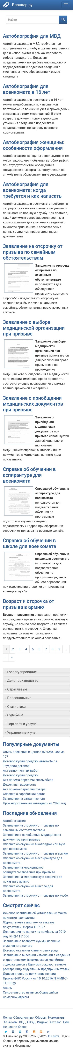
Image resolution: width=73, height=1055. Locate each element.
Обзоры (41, 1017)
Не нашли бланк (15, 1027)
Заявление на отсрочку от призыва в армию (35, 853)
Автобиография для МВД (32, 36)
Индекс (42, 1022)
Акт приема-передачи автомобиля (28, 780)
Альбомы (11, 1022)
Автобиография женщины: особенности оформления (33, 145)
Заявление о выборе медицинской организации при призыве (34, 328)
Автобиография (14, 821)
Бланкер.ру (22, 5)
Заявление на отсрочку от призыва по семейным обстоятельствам (32, 252)
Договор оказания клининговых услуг (31, 950)
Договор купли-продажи (21, 775)
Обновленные (23, 1017)
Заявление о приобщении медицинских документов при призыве (33, 404)
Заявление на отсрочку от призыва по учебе (35, 895)
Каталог (55, 1022)
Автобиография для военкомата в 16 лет (26, 89)
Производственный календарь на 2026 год (34, 803)
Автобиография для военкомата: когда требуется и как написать (32, 190)
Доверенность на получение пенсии (29, 974)
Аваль (7, 988)
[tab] (36, 672)
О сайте (53, 1036)
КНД (22, 1022)
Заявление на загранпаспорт (24, 798)
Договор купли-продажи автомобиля (30, 761)
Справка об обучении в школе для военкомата (29, 543)
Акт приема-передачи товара (24, 789)
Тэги (66, 1022)
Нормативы (56, 1017)
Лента (7, 1017)
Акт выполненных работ (21, 770)
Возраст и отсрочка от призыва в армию (28, 604)
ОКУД (31, 1022)
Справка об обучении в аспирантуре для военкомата (29, 475)
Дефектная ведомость (19, 784)
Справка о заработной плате (24, 794)
